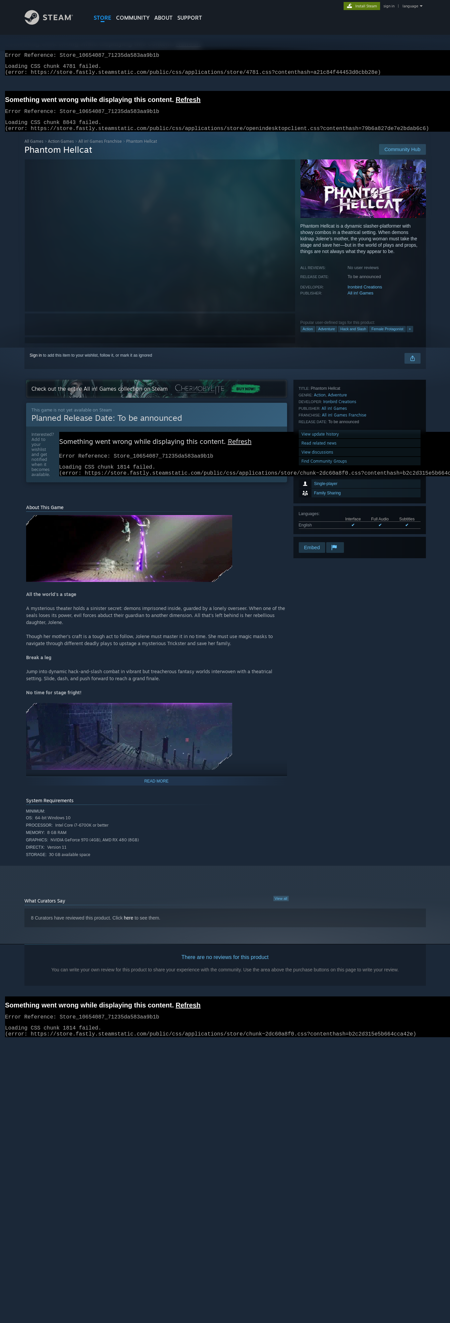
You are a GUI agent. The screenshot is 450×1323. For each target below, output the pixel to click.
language (410, 6)
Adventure (326, 337)
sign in (388, 6)
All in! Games (360, 301)
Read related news (319, 513)
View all (281, 910)
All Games (33, 149)
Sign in (36, 363)
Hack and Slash (353, 337)
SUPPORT (189, 17)
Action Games (61, 149)
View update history (320, 504)
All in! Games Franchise (100, 149)
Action (308, 337)
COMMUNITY (133, 17)
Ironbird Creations (365, 294)
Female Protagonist (387, 337)
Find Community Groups (324, 531)
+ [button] (410, 337)
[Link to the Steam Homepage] (53, 23)
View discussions (317, 522)
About (163, 17)
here (128, 929)
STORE (102, 17)
